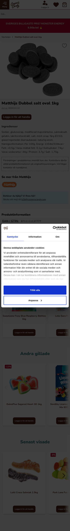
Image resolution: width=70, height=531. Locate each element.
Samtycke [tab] (12, 236)
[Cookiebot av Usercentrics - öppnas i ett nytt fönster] (52, 228)
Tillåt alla (35, 290)
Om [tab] (57, 236)
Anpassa (35, 300)
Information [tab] (35, 236)
